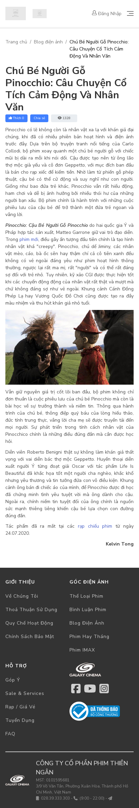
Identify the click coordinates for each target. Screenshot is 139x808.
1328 (64, 118)
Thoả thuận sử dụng (31, 609)
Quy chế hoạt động (29, 623)
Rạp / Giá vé (20, 707)
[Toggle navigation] (130, 13)
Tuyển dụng (20, 720)
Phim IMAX (82, 650)
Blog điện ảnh (48, 42)
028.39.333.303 (55, 798)
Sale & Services (24, 693)
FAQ (10, 734)
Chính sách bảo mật (29, 636)
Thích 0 (16, 118)
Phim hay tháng (89, 636)
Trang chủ (16, 42)
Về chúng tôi (21, 596)
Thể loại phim (86, 596)
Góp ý (12, 680)
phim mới (28, 239)
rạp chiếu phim (95, 526)
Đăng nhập (107, 13)
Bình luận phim (88, 609)
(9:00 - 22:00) (92, 798)
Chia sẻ (39, 118)
